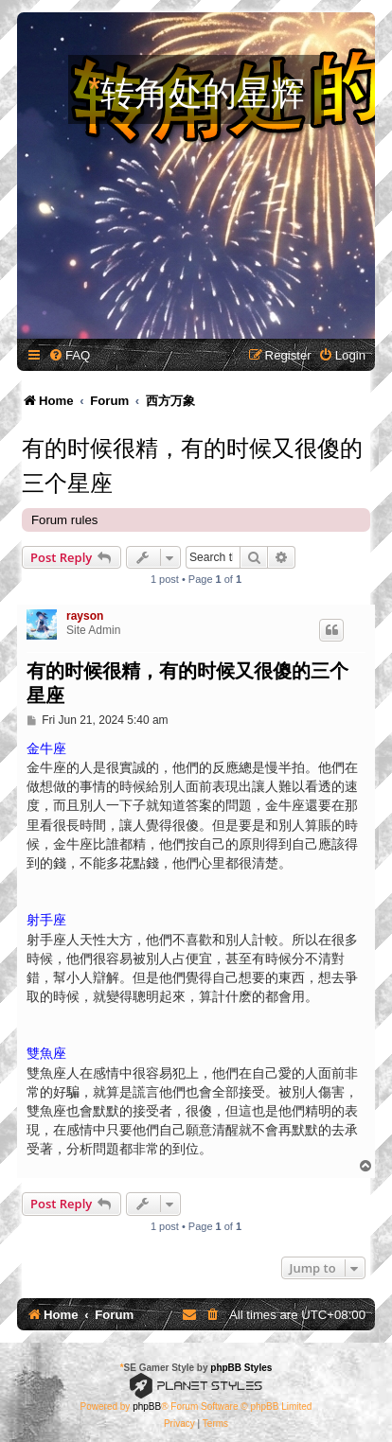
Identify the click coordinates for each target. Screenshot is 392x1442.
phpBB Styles (241, 1368)
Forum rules (64, 520)
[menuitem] (69, 355)
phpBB (147, 1406)
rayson (84, 616)
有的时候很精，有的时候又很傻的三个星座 (192, 463)
